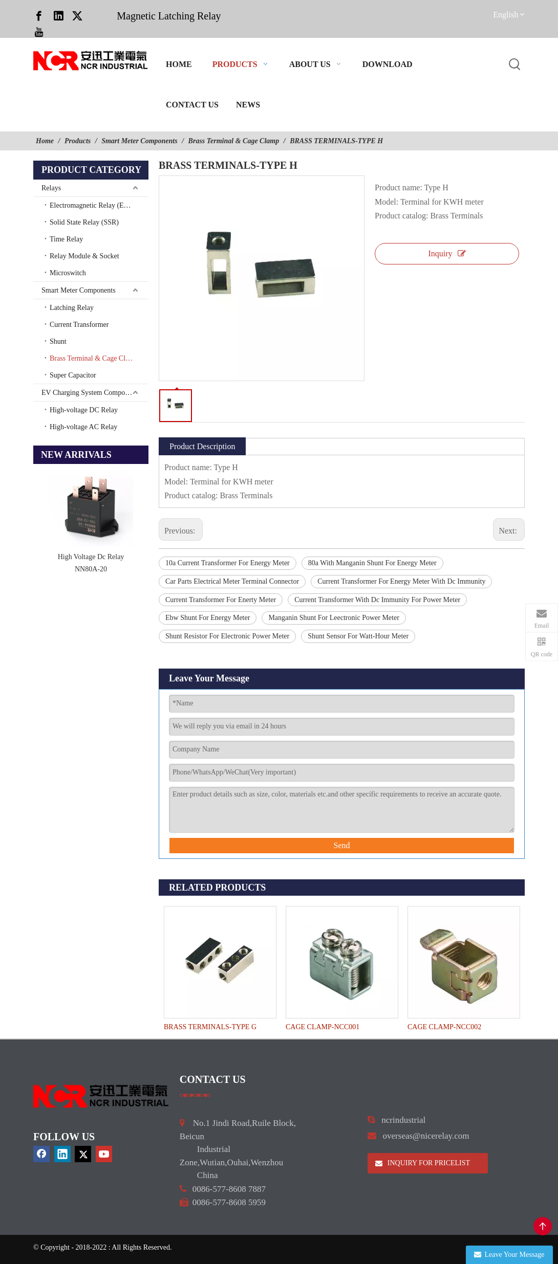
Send (342, 845)
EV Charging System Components (90, 392)
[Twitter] (77, 15)
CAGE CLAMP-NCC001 (322, 1027)
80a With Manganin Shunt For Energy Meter (372, 563)
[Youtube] (39, 32)
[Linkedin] (58, 15)
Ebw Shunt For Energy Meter (207, 618)
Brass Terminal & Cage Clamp (94, 358)
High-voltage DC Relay (84, 410)
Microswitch (68, 273)
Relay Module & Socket (84, 256)
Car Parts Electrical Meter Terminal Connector (232, 581)
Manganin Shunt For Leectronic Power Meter (333, 618)
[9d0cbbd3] (101, 1096)
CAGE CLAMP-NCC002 (444, 1027)
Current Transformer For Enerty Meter (220, 600)
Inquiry (446, 253)
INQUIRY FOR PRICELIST (422, 1163)
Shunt (58, 341)
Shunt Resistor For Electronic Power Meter (227, 636)
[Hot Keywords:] (515, 64)
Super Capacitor (73, 375)
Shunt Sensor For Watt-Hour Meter (358, 636)
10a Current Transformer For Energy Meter (227, 563)
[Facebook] (39, 15)
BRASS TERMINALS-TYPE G (210, 1027)
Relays (51, 188)
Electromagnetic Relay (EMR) (93, 205)
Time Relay (66, 239)
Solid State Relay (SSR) (84, 222)
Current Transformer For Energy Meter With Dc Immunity (401, 581)
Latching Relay (72, 308)
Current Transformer (79, 324)
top (542, 1226)
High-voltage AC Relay (83, 427)
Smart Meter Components (78, 290)
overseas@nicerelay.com (426, 1136)
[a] (195, 1095)
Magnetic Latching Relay (169, 15)
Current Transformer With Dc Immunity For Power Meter (377, 600)
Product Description (202, 446)
